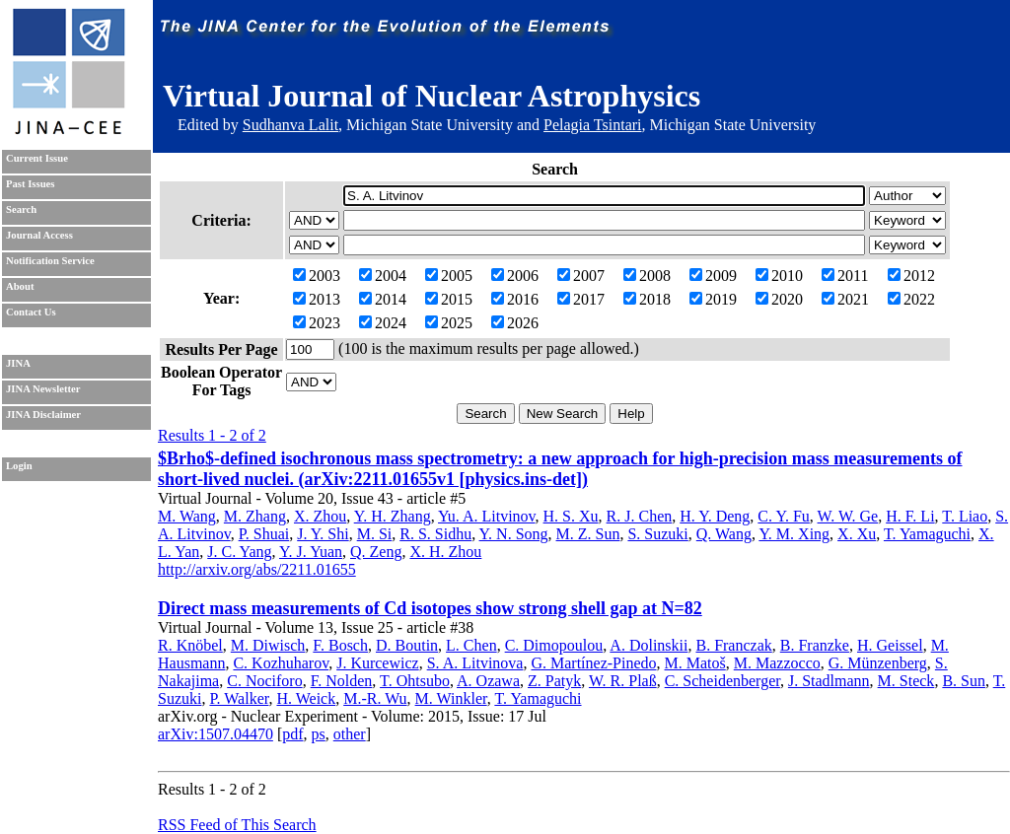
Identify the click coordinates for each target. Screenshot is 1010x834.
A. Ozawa (488, 680)
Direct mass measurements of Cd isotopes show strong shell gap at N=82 (430, 608)
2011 (845, 275)
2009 (713, 275)
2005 (448, 275)
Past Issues (30, 183)
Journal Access (39, 235)
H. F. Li (910, 516)
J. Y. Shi (322, 533)
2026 (515, 322)
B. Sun (963, 680)
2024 (382, 322)
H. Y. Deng (715, 516)
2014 (382, 299)
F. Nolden (342, 680)
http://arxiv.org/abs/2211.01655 (257, 569)
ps (318, 734)
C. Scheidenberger (722, 680)
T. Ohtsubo (415, 680)
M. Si (375, 533)
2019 (713, 299)
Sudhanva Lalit (290, 124)
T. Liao (964, 516)
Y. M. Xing (794, 533)
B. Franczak (733, 645)
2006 (515, 275)
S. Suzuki (657, 533)
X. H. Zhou (445, 551)
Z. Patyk (554, 680)
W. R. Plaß (623, 680)
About (20, 286)
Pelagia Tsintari (592, 124)
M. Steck (906, 680)
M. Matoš (695, 663)
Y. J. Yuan (310, 551)
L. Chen (471, 645)
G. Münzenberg (878, 663)
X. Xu (856, 533)
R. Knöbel (190, 645)
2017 (581, 299)
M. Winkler (451, 698)
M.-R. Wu (374, 698)
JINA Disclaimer (43, 414)
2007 (581, 275)
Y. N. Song (513, 533)
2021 (845, 299)
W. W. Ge (848, 516)
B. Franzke (814, 645)
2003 (316, 275)
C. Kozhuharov (280, 663)
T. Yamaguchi (927, 533)
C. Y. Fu (783, 516)
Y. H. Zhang (392, 516)
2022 (911, 299)
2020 (779, 299)
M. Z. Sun (588, 533)
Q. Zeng (375, 551)
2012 (911, 275)
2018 (647, 299)
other (349, 734)
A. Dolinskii (648, 645)
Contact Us (31, 312)
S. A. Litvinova (475, 663)
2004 (382, 275)
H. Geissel (890, 645)
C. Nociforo (264, 680)
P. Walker (238, 698)
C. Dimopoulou (554, 645)
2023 (316, 322)
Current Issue (37, 158)
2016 (515, 299)
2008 (647, 275)
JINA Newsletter (43, 388)
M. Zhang (255, 516)
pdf (292, 734)
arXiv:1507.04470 (215, 734)
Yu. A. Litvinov (487, 516)
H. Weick (305, 698)
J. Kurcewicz (377, 663)
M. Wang (187, 516)
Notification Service (50, 260)
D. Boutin (407, 645)
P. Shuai (264, 533)
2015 (448, 299)
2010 (779, 275)
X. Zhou (320, 516)
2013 (316, 299)
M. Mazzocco (777, 663)
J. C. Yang (239, 551)
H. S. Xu (571, 516)
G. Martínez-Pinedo (593, 663)
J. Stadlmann (829, 680)
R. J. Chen (640, 516)
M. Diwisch (268, 645)
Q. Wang (724, 533)
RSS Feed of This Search (237, 824)
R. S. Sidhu (435, 533)
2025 (448, 322)
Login (19, 465)
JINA (18, 363)
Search (21, 209)
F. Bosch (340, 645)
